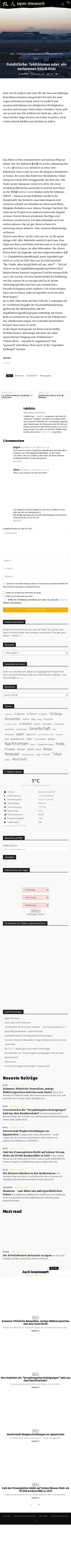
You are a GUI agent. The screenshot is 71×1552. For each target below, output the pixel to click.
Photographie (46, 376)
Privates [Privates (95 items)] (10, 749)
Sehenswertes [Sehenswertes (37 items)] (27, 754)
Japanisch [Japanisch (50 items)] (31, 734)
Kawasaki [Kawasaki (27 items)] (59, 734)
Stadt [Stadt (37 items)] (38, 754)
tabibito (24, 74)
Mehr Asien (43, 1516)
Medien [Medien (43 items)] (51, 739)
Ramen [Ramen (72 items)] (21, 749)
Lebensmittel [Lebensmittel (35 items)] (40, 739)
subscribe (63, 600)
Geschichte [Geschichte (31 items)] (9, 729)
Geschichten (31, 376)
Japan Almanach (12, 1018)
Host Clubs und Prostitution (18, 1022)
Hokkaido (7, 1187)
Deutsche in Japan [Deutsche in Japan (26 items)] (11, 724)
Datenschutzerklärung (59, 1516)
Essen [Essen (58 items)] (37, 723)
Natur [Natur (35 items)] (32, 744)
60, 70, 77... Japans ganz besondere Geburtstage (27, 1048)
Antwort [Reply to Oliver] (17, 521)
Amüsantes (19, 376)
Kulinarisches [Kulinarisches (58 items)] (17, 739)
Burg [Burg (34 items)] (39, 719)
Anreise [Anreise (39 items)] (25, 719)
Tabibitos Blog (46, 432)
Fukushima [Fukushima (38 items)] (59, 724)
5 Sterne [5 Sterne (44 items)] (43, 714)
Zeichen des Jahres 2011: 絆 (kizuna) (50, 396)
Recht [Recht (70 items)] (30, 749)
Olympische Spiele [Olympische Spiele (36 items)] (45, 744)
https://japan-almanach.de (34, 413)
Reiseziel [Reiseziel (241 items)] (12, 753)
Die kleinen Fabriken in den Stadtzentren (29, 1173)
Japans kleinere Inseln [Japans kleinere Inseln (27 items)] (46, 734)
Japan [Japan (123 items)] (21, 733)
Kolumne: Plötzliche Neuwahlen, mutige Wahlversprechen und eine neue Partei (35, 1323)
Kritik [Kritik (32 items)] (7, 739)
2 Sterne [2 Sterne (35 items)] (8, 714)
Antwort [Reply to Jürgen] (17, 461)
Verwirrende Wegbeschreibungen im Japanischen (27, 1066)
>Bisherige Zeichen (35, 914)
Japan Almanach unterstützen (25, 1516)
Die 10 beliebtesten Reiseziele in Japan (27, 1255)
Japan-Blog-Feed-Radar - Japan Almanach (24, 1031)
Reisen (6, 1252)
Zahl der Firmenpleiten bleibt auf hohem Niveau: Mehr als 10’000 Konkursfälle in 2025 (35, 1490)
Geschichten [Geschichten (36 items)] (21, 729)
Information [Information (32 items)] (10, 734)
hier (21, 635)
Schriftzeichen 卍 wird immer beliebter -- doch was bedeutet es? (35, 1027)
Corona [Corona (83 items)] (48, 718)
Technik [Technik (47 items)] (46, 754)
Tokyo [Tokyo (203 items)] (57, 753)
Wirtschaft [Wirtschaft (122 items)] (19, 759)
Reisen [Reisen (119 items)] (47, 749)
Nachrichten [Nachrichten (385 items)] (16, 743)
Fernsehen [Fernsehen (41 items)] (47, 724)
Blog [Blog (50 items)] (33, 719)
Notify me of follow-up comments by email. (23, 593)
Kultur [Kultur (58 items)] (29, 739)
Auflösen (35, 910)
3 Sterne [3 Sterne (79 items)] (19, 713)
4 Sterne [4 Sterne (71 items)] (32, 713)
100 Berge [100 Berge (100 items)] (55, 713)
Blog (12, 54)
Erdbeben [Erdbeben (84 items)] (25, 723)
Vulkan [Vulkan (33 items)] (7, 759)
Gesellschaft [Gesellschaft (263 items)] (39, 728)
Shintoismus (10, 1061)
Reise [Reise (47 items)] (38, 749)
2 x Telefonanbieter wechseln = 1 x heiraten (16, 396)
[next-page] (38, 1505)
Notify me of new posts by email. (19, 596)
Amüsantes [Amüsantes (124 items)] (12, 718)
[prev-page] (32, 1505)
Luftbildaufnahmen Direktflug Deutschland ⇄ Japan (28, 1035)
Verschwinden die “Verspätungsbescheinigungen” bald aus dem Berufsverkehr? (35, 1379)
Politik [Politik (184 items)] (60, 743)
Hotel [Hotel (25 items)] (54, 729)
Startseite (7, 1516)
